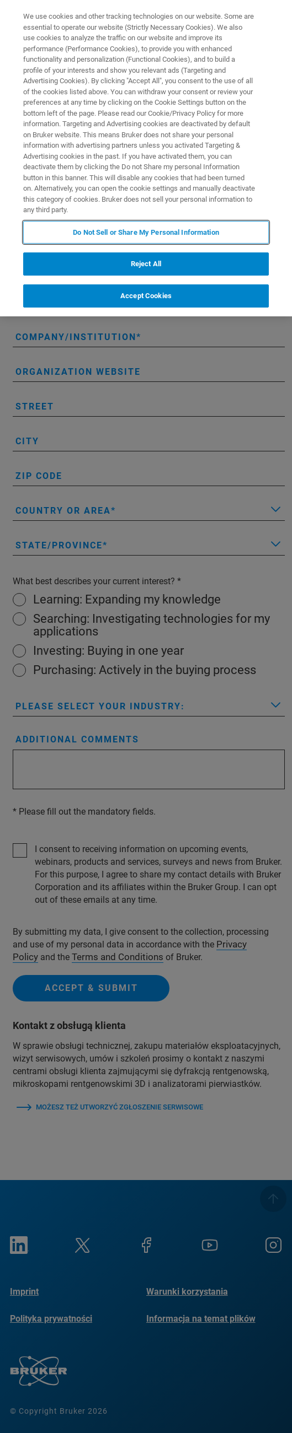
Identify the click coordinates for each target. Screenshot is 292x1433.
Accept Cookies (146, 296)
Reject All (146, 264)
